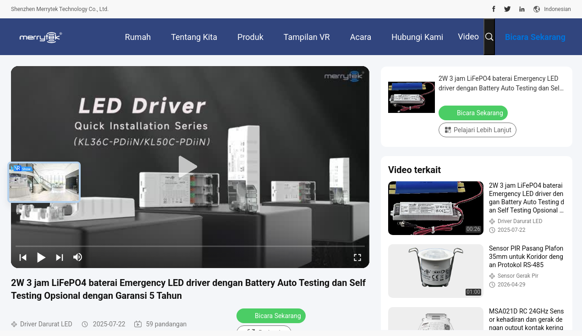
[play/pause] (41, 257)
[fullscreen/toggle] (357, 257)
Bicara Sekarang (272, 315)
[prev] (23, 257)
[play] (190, 167)
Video (468, 36)
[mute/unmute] (78, 257)
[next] (59, 257)
